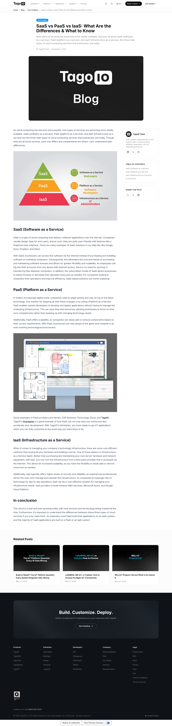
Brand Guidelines (109, 652)
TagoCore (17, 660)
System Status (152, 716)
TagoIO (16, 652)
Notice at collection (71, 723)
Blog (22, 10)
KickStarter (77, 669)
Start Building (86, 626)
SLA (134, 673)
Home (15, 10)
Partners (106, 665)
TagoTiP (16, 669)
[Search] (106, 4)
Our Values (107, 660)
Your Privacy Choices (93, 723)
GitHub (75, 665)
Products (47, 4)
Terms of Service (139, 682)
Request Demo (108, 669)
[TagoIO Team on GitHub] (138, 152)
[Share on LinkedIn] (138, 195)
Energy (46, 660)
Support (73, 4)
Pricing (83, 4)
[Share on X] (133, 195)
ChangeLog (77, 656)
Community (77, 660)
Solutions (35, 4)
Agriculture (47, 652)
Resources (61, 4)
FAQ (104, 656)
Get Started (151, 4)
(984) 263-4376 (35, 709)
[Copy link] (128, 195)
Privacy (135, 665)
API (74, 652)
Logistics (46, 669)
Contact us (17, 709)
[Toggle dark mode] (112, 4)
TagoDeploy (18, 665)
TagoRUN (17, 656)
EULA (135, 660)
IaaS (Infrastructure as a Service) (139, 175)
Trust (135, 669)
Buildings (46, 656)
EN (119, 4)
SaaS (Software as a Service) (137, 168)
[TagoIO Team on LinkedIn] (128, 152)
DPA (134, 656)
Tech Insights (33, 10)
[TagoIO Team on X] (133, 152)
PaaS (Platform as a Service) (137, 172)
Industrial (46, 665)
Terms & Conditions (140, 678)
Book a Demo (133, 4)
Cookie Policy (138, 652)
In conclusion (131, 178)
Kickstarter (28, 421)
